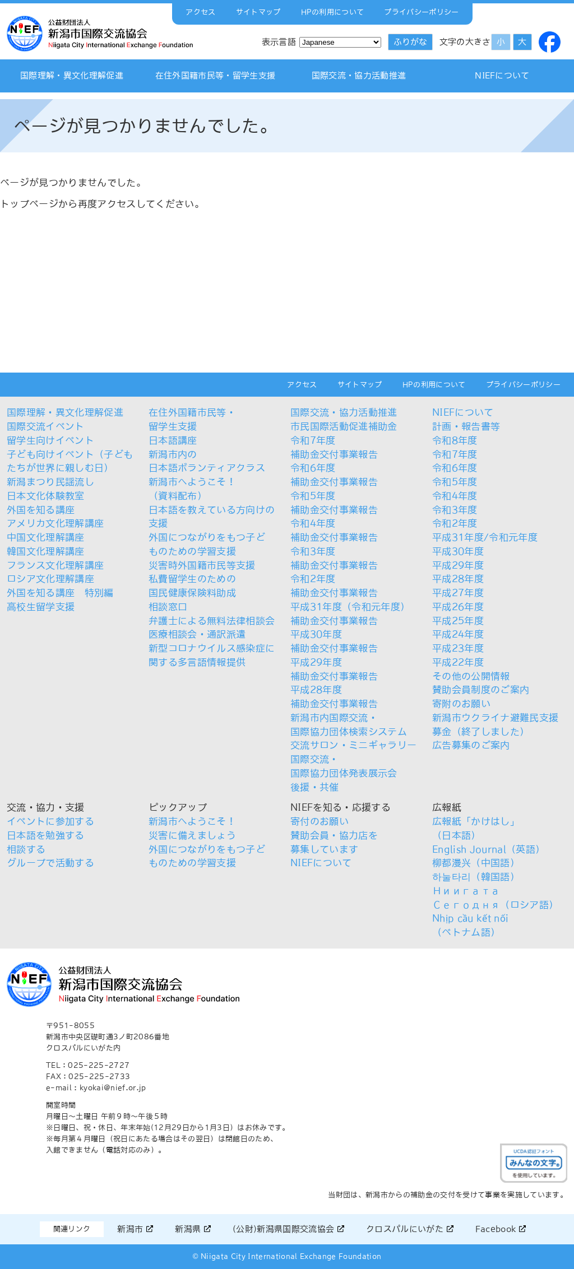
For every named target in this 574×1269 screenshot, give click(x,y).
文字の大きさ (465, 42)
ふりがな (410, 42)
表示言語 (279, 42)
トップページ (29, 203)
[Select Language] (340, 42)
